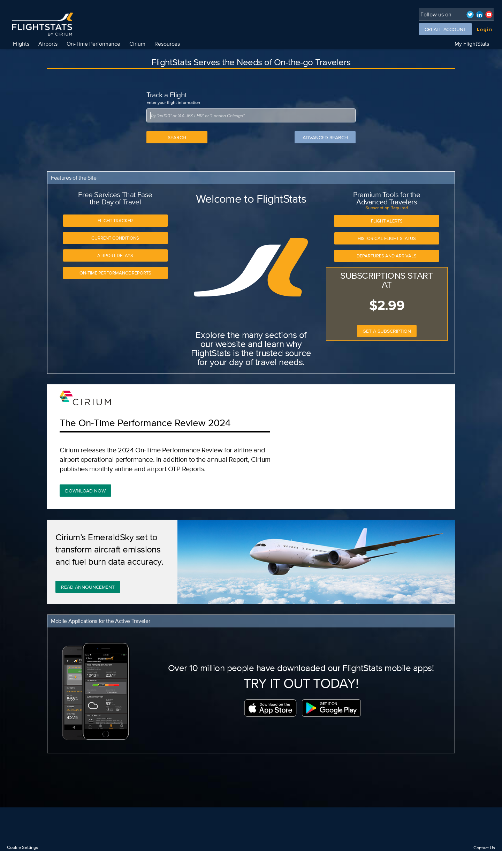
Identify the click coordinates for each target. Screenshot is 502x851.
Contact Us (484, 847)
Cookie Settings (22, 847)
